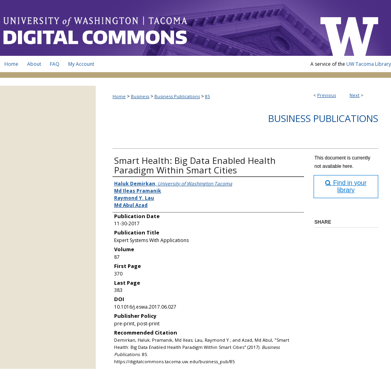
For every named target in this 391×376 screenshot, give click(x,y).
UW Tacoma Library (368, 64)
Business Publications (177, 96)
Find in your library (345, 186)
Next (354, 95)
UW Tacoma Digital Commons (155, 28)
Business (140, 96)
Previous (326, 95)
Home (119, 96)
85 (207, 96)
